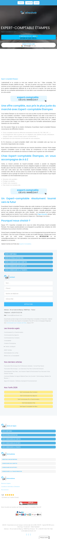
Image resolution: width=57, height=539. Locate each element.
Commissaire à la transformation (12, 471)
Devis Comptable (11, 254)
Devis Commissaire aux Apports (16, 266)
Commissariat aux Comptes (12, 338)
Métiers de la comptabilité (11, 355)
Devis (36, 3)
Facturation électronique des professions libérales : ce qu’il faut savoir (24, 366)
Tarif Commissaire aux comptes (28, 392)
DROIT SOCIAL (8, 350)
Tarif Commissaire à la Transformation (28, 399)
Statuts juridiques (10, 346)
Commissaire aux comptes (9, 463)
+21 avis (28, 45)
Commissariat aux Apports (11, 335)
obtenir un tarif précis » (28, 38)
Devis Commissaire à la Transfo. (16, 270)
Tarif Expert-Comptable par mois (28, 406)
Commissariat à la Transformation (13, 332)
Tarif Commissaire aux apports (28, 395)
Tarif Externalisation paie (28, 403)
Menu (20, 3)
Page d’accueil (42, 214)
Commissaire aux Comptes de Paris (16, 323)
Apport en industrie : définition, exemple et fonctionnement (20, 381)
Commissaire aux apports (9, 467)
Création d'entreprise (10, 343)
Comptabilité (7, 340)
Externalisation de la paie (11, 353)
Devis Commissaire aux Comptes (16, 262)
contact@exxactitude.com (14, 315)
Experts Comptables (25, 244)
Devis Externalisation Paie (14, 258)
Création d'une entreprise (9, 459)
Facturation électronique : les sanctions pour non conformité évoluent (23, 368)
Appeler (29, 3)
